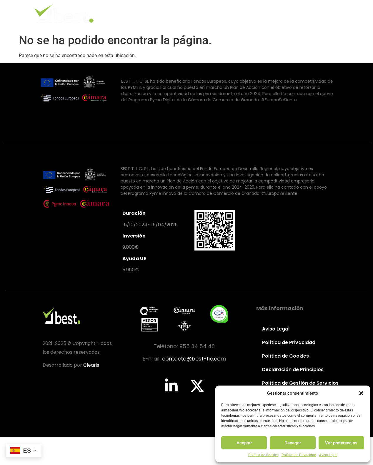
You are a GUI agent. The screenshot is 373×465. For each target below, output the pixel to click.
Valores (207, 13)
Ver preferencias (341, 443)
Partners (278, 13)
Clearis (91, 365)
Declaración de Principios (293, 369)
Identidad (172, 13)
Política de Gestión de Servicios (300, 383)
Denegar (292, 443)
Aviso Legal (328, 455)
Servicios (243, 13)
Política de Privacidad (299, 455)
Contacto (315, 13)
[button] (361, 393)
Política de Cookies (263, 455)
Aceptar (244, 443)
